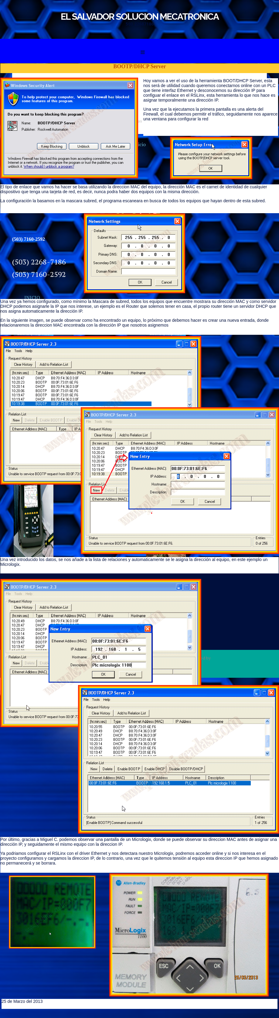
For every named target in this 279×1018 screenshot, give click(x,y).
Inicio (139, 144)
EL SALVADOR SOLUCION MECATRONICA (140, 16)
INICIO (32, 297)
